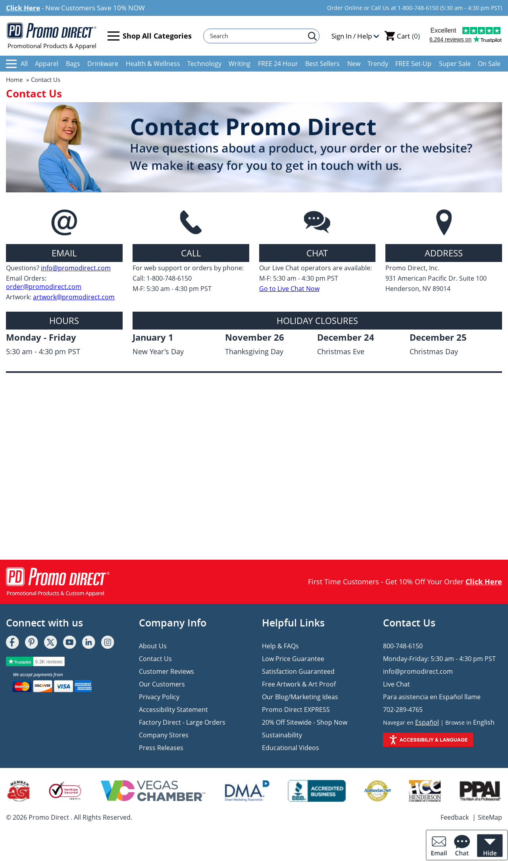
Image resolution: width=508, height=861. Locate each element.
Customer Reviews (166, 671)
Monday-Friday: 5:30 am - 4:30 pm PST (439, 658)
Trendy (378, 63)
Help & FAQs (280, 646)
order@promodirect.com (43, 287)
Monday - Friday (41, 337)
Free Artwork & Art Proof (299, 684)
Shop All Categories (150, 36)
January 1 (153, 337)
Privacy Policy (159, 696)
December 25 (438, 337)
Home (14, 79)
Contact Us (45, 79)
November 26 (254, 337)
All (17, 63)
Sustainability (282, 735)
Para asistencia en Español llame (432, 696)
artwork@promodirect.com (74, 297)
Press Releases (161, 747)
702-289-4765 (403, 709)
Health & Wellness (153, 63)
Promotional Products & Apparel (52, 36)
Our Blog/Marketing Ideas (300, 696)
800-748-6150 (403, 646)
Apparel (46, 63)
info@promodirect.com (76, 268)
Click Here (23, 7)
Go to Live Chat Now (289, 289)
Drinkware (102, 63)
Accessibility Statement (173, 709)
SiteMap (490, 817)
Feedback (455, 817)
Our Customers (162, 684)
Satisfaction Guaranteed (298, 671)
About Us (153, 646)
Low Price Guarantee (293, 658)
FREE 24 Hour (278, 63)
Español (427, 722)
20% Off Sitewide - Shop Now (304, 722)
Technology (204, 63)
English (484, 722)
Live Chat (396, 684)
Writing (239, 63)
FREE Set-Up (413, 63)
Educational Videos (290, 747)
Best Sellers (322, 63)
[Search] (257, 36)
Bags (73, 63)
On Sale (489, 63)
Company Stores (164, 735)
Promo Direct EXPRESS (296, 709)
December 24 (345, 337)
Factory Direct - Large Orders (182, 722)
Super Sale (455, 63)
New (353, 63)
